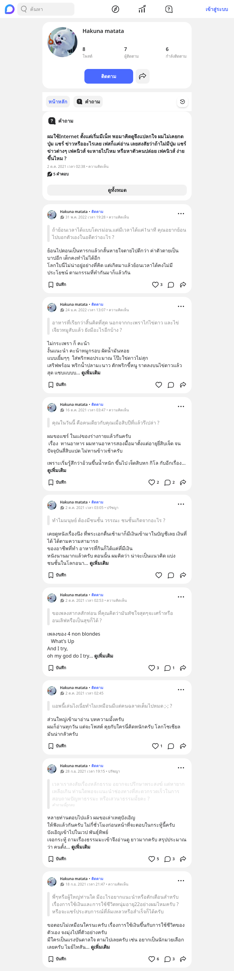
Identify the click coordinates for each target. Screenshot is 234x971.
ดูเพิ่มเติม (91, 372)
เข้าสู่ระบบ (217, 9)
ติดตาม (108, 76)
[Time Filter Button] (186, 101)
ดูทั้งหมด (117, 189)
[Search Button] (23, 9)
